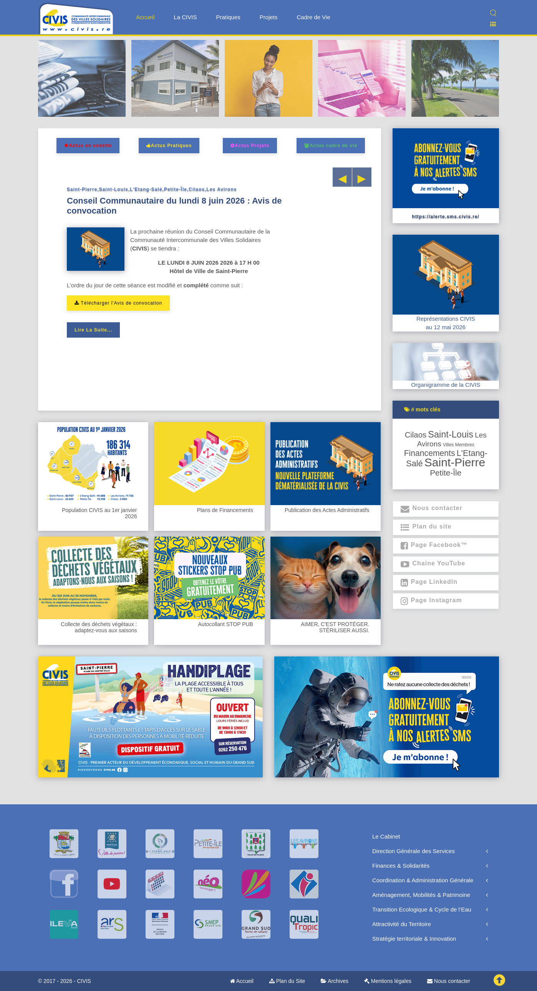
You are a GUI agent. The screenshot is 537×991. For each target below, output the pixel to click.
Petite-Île (445, 472)
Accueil (145, 17)
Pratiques (228, 17)
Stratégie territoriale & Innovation (414, 938)
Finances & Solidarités (400, 865)
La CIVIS (185, 17)
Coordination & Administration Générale (422, 880)
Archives (334, 981)
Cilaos (415, 435)
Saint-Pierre (454, 462)
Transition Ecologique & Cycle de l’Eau (421, 909)
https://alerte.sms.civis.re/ (445, 216)
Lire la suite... (93, 330)
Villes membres (458, 444)
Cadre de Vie (313, 17)
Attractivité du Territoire (401, 924)
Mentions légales (387, 981)
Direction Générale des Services (413, 851)
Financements (429, 453)
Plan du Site (287, 981)
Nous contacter (448, 981)
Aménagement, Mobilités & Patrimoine (421, 895)
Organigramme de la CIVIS (445, 384)
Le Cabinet (386, 836)
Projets (269, 17)
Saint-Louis (450, 434)
